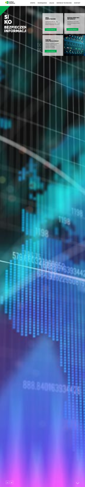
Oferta (32, 3)
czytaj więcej (51, 51)
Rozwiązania (42, 3)
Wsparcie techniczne (64, 3)
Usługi (51, 3)
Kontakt (77, 3)
